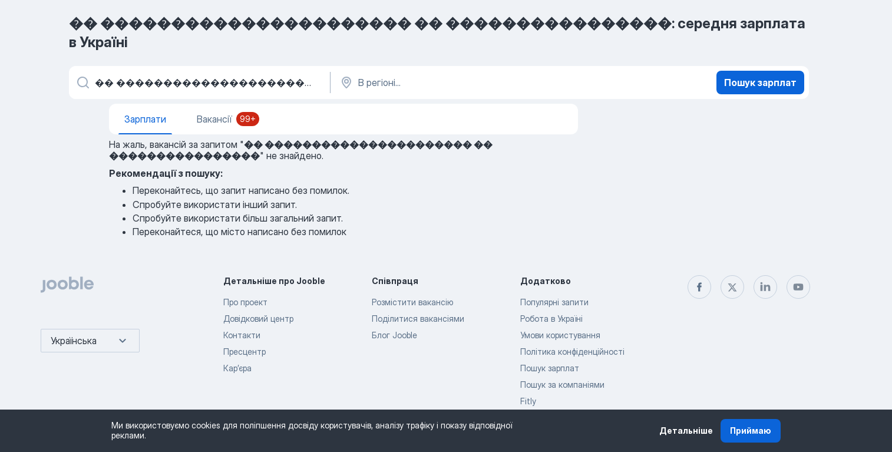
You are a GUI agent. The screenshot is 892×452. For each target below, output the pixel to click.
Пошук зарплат (760, 82)
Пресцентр (244, 352)
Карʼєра (237, 368)
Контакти (241, 335)
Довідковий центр (258, 319)
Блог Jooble (394, 335)
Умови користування (560, 335)
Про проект (245, 302)
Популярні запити (554, 302)
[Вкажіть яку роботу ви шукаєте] (198, 82)
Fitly (528, 401)
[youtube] (798, 287)
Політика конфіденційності (572, 352)
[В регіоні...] (462, 82)
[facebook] (699, 287)
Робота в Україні (551, 319)
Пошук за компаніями (562, 385)
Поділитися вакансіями (418, 319)
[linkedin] (765, 287)
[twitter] (732, 287)
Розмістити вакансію (412, 302)
